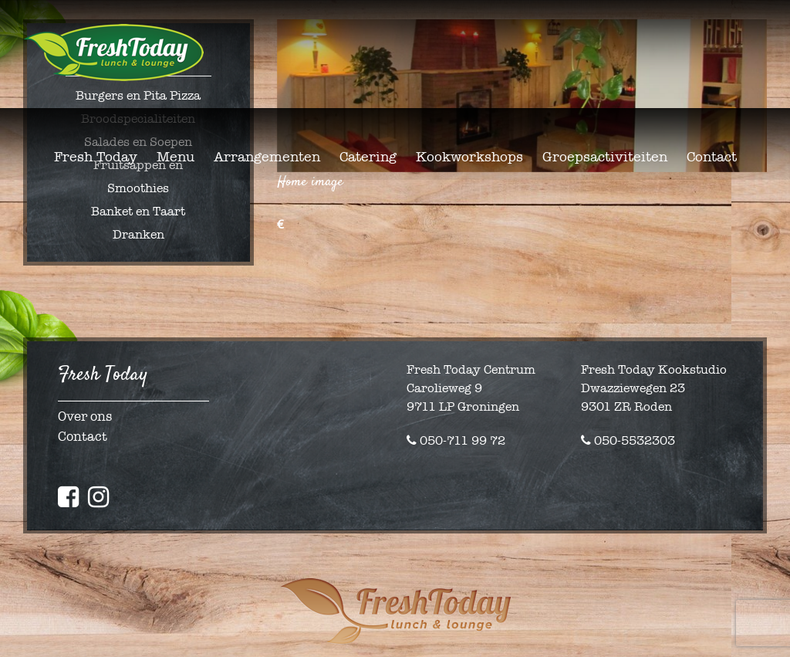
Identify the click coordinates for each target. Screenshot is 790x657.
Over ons (85, 416)
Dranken (138, 234)
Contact (82, 436)
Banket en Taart (138, 211)
